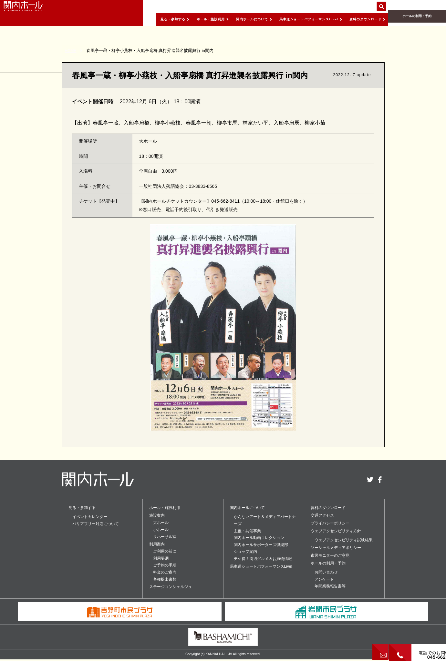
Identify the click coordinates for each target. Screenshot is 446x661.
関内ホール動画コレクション (259, 537)
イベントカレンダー (89, 516)
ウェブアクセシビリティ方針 (336, 531)
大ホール (161, 522)
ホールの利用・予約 (417, 19)
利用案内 (157, 544)
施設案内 (157, 515)
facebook (380, 479)
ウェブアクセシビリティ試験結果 (344, 540)
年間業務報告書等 (330, 586)
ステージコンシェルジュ (170, 587)
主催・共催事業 (247, 531)
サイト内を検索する (381, 6)
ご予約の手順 (164, 565)
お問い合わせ (326, 572)
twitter (370, 479)
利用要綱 (161, 558)
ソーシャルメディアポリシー (336, 547)
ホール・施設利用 (183, 19)
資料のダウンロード (362, 19)
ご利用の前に (164, 551)
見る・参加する (140, 19)
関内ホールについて (231, 19)
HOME (71, 50)
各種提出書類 (164, 579)
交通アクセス (322, 515)
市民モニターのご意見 (330, 555)
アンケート (324, 579)
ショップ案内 (245, 551)
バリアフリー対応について (95, 524)
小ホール (161, 529)
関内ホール (35, 13)
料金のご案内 (164, 572)
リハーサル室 (164, 536)
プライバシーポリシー (330, 523)
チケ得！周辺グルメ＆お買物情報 (263, 558)
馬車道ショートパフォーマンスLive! (296, 19)
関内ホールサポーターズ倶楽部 (261, 545)
